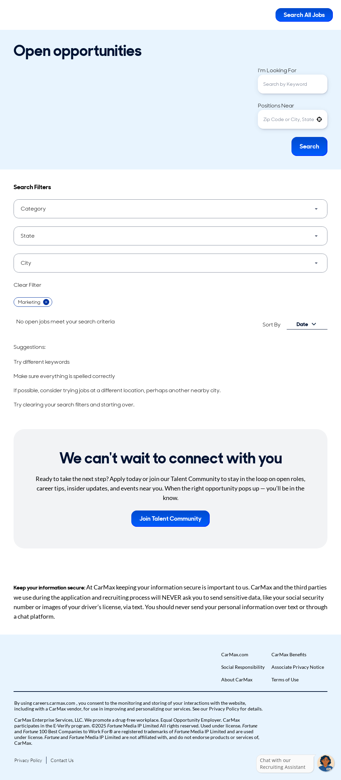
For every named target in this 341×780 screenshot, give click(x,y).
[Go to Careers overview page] (32, 15)
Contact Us (62, 760)
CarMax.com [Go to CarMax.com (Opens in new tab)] (234, 654)
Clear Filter (27, 284)
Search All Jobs (304, 15)
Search (309, 146)
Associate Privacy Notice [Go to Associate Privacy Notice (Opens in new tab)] (297, 667)
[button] (319, 119)
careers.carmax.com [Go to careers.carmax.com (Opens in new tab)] (54, 703)
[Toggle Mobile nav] (265, 15)
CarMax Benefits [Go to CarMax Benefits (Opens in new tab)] (288, 654)
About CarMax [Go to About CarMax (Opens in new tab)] (236, 679)
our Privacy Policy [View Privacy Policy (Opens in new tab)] (220, 709)
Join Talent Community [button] (170, 519)
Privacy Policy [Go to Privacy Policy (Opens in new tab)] (28, 760)
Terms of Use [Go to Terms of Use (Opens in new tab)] (285, 679)
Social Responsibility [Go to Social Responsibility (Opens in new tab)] (243, 667)
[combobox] (292, 84)
